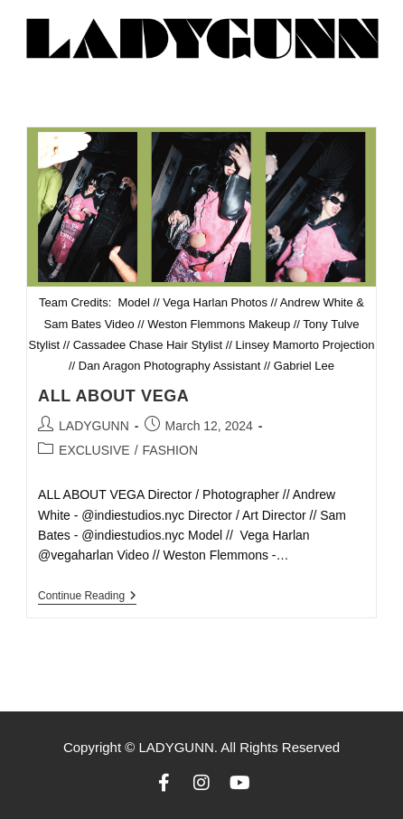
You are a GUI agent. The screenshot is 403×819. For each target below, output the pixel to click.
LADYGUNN (94, 426)
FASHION (170, 450)
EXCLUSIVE (94, 450)
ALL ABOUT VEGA (113, 396)
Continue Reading (87, 595)
